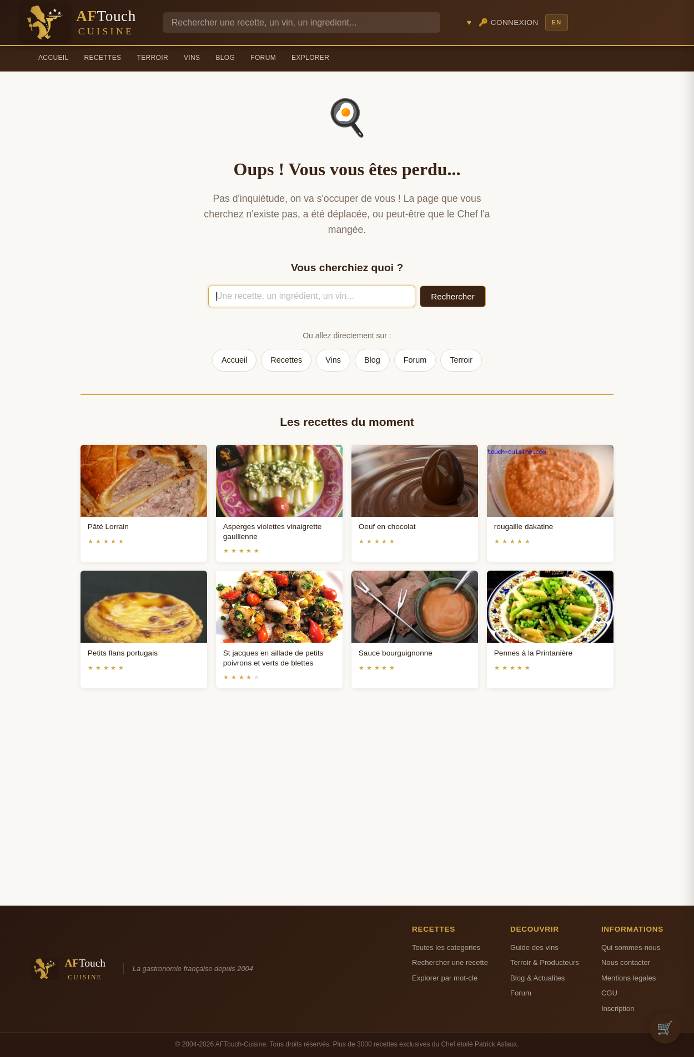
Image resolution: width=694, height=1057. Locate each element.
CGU (609, 993)
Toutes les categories (446, 947)
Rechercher (453, 296)
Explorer (310, 58)
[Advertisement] (347, 810)
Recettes (103, 58)
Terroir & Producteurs (544, 962)
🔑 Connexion (509, 22)
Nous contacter (625, 962)
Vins (192, 58)
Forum (263, 58)
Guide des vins (534, 947)
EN (556, 22)
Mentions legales (628, 978)
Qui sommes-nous (630, 947)
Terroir (152, 58)
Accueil (53, 58)
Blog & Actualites (537, 978)
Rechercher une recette (450, 962)
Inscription (618, 1008)
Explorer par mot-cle (444, 978)
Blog (225, 58)
